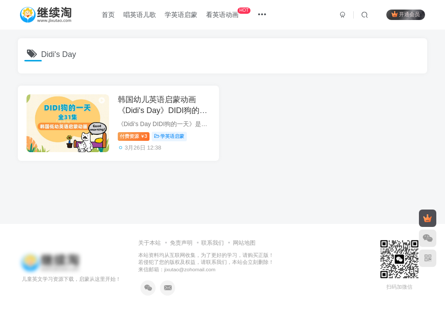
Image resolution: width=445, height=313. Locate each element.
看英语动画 (228, 12)
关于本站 (149, 243)
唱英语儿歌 (139, 14)
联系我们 (212, 243)
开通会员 (406, 14)
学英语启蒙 (181, 14)
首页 (108, 14)
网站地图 (244, 243)
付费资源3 (133, 136)
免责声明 (181, 243)
